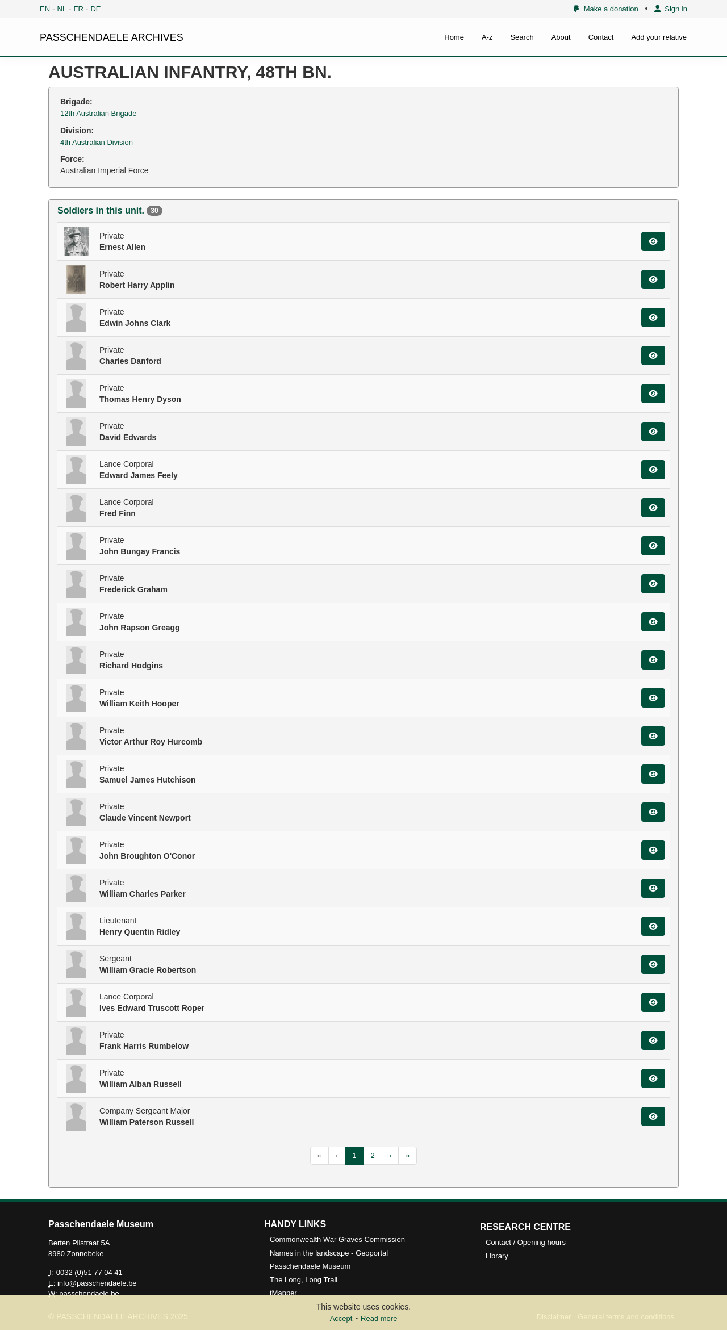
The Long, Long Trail (303, 1279)
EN (45, 9)
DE (95, 9)
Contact (601, 37)
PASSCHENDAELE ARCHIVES (111, 37)
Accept (341, 1318)
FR (78, 9)
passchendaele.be (89, 1293)
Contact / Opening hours (526, 1242)
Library (497, 1256)
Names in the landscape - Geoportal (329, 1253)
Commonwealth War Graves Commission (337, 1239)
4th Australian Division (96, 142)
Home (454, 37)
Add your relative (659, 37)
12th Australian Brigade (98, 113)
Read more (379, 1318)
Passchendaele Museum (310, 1266)
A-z (487, 37)
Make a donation (606, 9)
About (561, 37)
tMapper (283, 1293)
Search (521, 37)
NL (62, 9)
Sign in (670, 9)
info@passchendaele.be (97, 1283)
